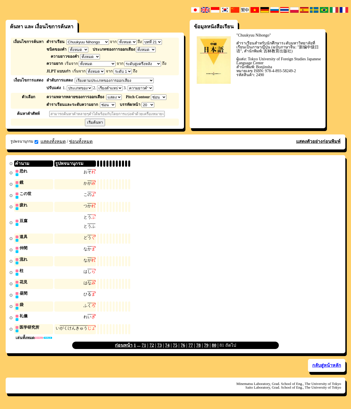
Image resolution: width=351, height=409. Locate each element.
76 (183, 349)
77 (191, 349)
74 (167, 349)
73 (159, 349)
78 (198, 349)
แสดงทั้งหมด (53, 141)
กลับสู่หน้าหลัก (326, 369)
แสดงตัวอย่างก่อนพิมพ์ (318, 141)
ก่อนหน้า (123, 349)
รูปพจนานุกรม (24, 141)
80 (214, 349)
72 (151, 349)
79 (206, 349)
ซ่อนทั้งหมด (81, 141)
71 (144, 349)
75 (175, 349)
